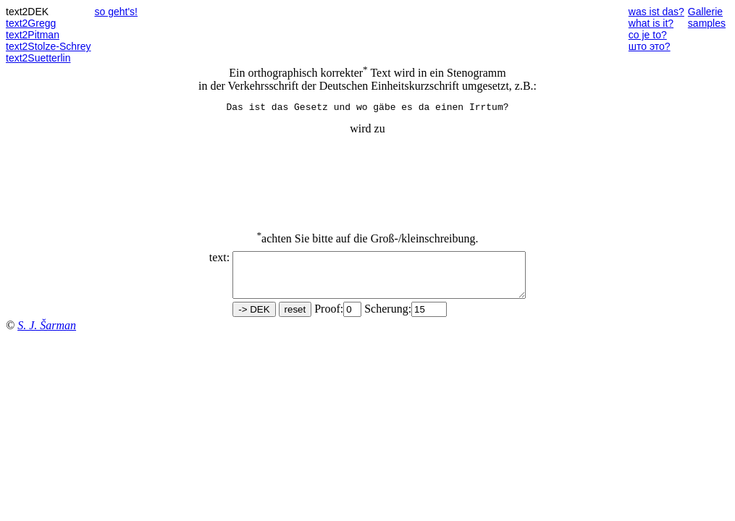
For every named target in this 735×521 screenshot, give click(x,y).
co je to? (648, 35)
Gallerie (705, 11)
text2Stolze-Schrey (48, 46)
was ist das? (656, 11)
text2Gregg (31, 23)
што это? (650, 46)
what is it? (651, 23)
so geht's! (116, 11)
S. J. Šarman (46, 336)
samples (707, 23)
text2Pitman (32, 35)
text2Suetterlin (38, 58)
